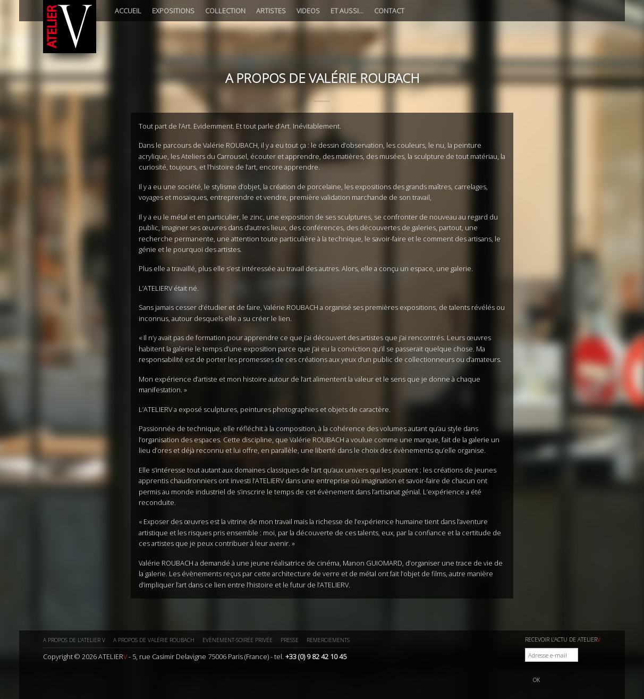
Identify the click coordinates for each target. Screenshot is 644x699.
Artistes (271, 10)
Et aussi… (347, 10)
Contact (389, 10)
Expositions (173, 10)
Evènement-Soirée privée (237, 640)
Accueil (128, 10)
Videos (308, 10)
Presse (290, 640)
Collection (225, 10)
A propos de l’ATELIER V (74, 640)
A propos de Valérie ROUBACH (153, 640)
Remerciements (328, 640)
